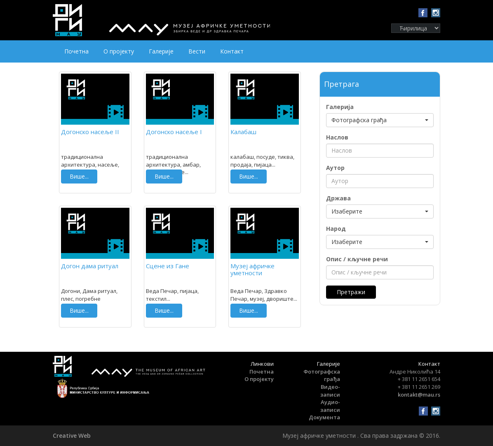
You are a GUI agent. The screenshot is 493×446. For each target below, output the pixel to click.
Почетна (76, 51)
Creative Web (72, 435)
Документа (324, 417)
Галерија (340, 107)
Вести (196, 51)
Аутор (335, 168)
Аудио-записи (330, 405)
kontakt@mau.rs (419, 394)
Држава (338, 198)
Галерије (161, 51)
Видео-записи (330, 390)
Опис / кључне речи (357, 259)
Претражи (351, 292)
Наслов (337, 137)
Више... (79, 176)
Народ (336, 228)
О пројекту (118, 51)
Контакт (232, 51)
